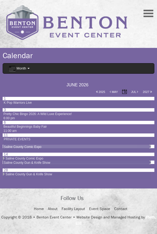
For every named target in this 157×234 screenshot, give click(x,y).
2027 (147, 92)
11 (6, 135)
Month (19, 68)
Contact (120, 208)
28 (6, 170)
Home (39, 208)
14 (6, 154)
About (53, 208)
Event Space (99, 208)
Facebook (92, 198)
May (114, 92)
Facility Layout (73, 208)
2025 (100, 92)
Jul (134, 92)
